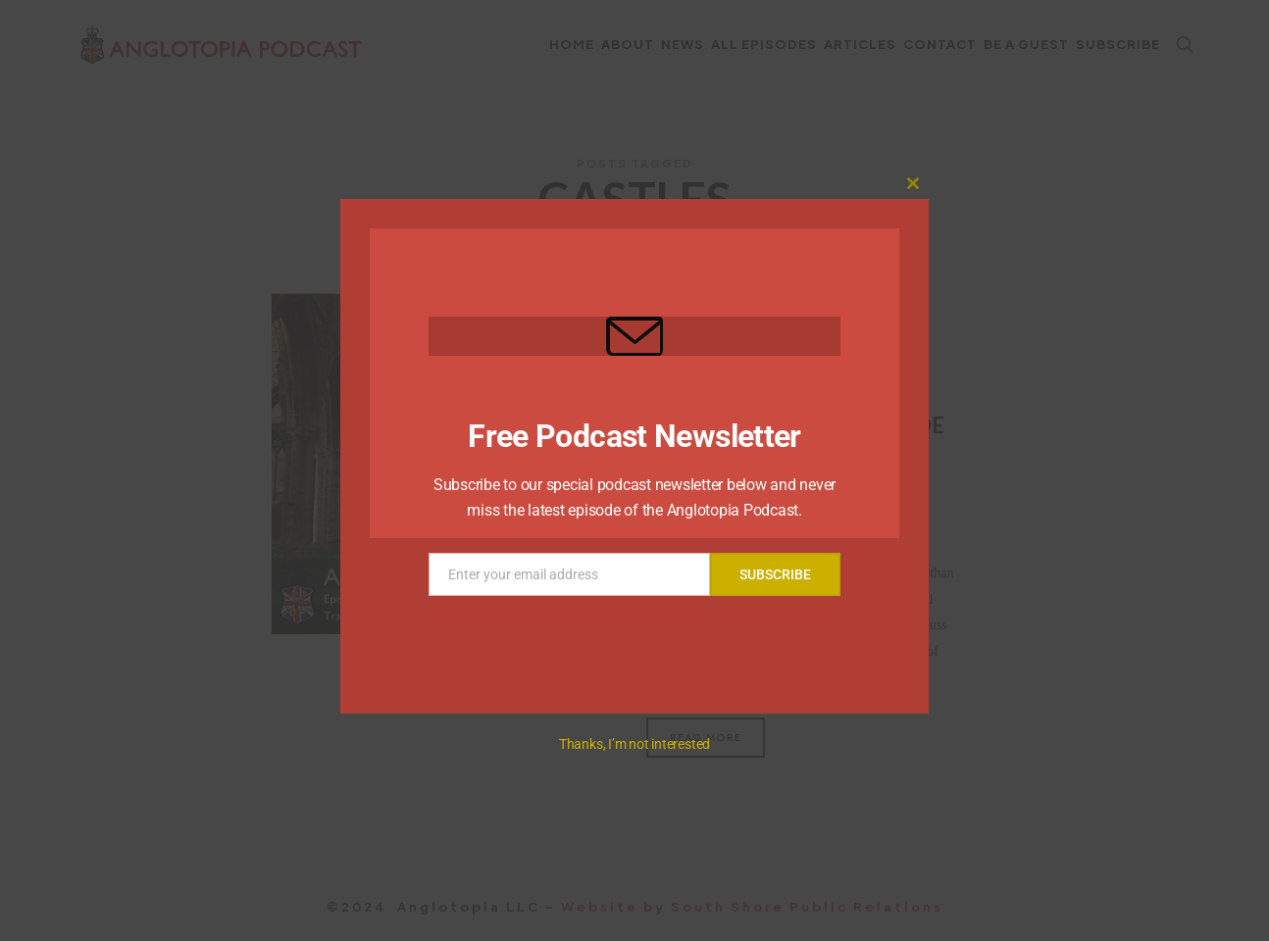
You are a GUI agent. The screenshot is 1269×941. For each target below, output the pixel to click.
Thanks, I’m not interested (634, 744)
